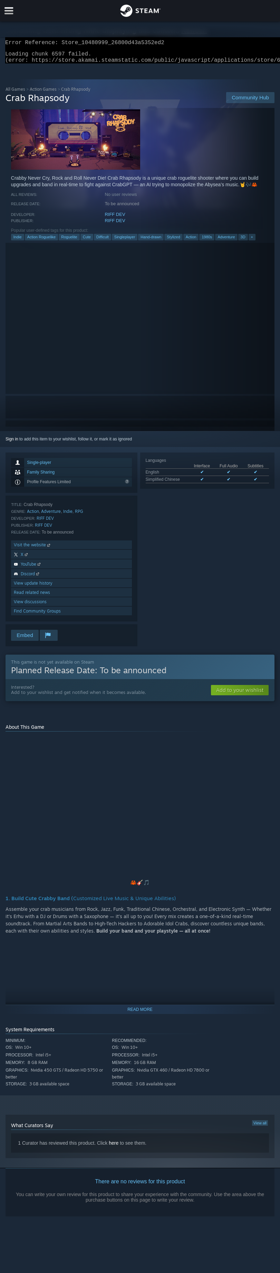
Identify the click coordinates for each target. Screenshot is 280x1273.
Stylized (173, 241)
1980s (207, 241)
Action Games (43, 93)
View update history (33, 587)
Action (191, 241)
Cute (87, 241)
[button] (240, 694)
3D (243, 241)
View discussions (30, 605)
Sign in (12, 443)
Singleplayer (124, 241)
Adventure (226, 241)
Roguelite (69, 241)
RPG (79, 515)
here (113, 1147)
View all (260, 1127)
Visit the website (32, 548)
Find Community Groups (37, 615)
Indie (17, 241)
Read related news (32, 596)
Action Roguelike (41, 241)
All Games (15, 93)
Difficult (102, 241)
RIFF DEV (115, 218)
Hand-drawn (151, 241)
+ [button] (252, 241)
